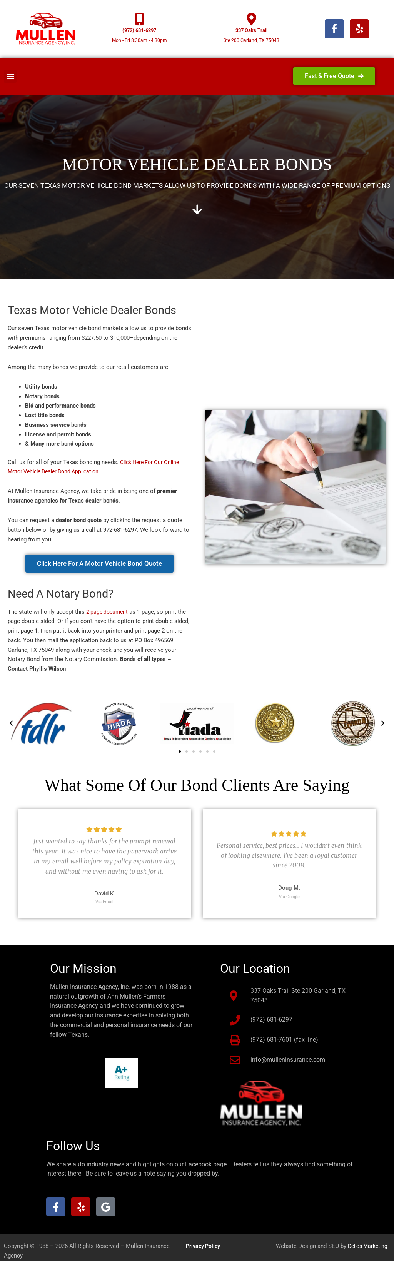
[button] (10, 76)
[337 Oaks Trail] (251, 19)
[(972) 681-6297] (139, 19)
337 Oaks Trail (251, 30)
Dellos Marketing (365, 1246)
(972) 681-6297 (139, 30)
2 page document (108, 611)
